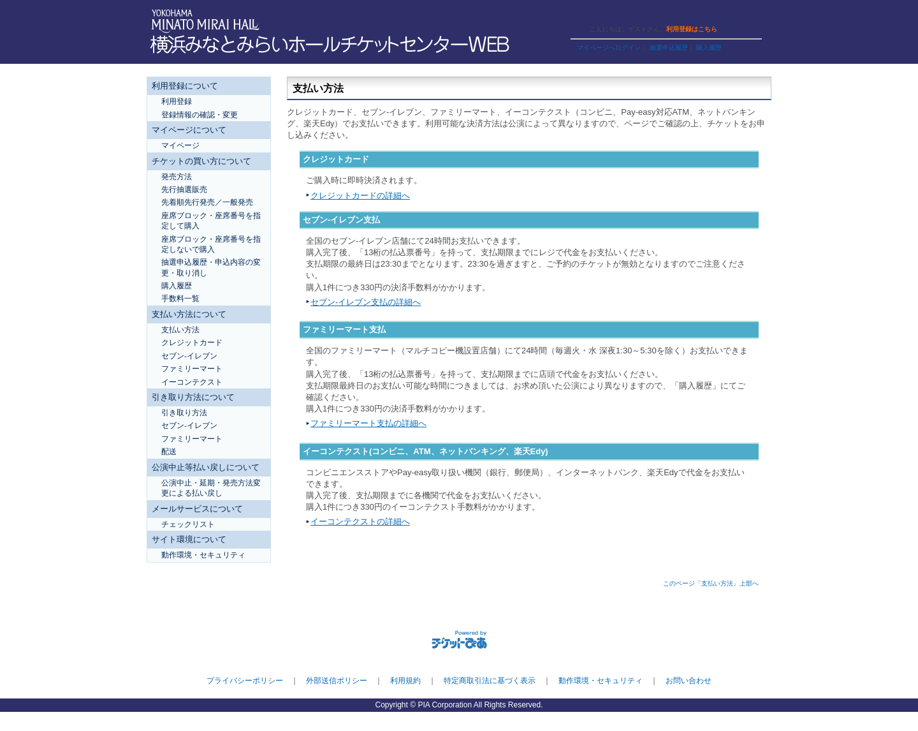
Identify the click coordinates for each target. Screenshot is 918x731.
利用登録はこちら (691, 29)
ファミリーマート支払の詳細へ (368, 423)
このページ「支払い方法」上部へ (711, 583)
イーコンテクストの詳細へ (360, 521)
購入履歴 (709, 47)
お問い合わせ (688, 680)
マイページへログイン (609, 47)
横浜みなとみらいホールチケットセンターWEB (333, 44)
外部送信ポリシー (336, 680)
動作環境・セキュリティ (600, 680)
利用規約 (405, 680)
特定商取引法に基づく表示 (490, 680)
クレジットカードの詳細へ (360, 195)
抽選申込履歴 (669, 47)
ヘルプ (636, 14)
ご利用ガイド (593, 14)
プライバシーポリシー (245, 680)
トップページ (681, 14)
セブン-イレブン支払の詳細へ (365, 302)
